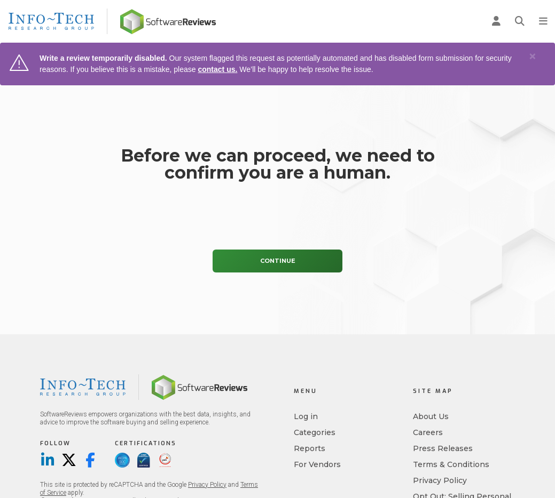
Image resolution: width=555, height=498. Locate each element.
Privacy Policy (207, 484)
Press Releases (443, 448)
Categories (314, 432)
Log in (306, 416)
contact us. (217, 69)
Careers (428, 432)
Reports (309, 448)
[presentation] (278, 218)
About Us (431, 416)
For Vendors (317, 464)
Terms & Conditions (451, 464)
